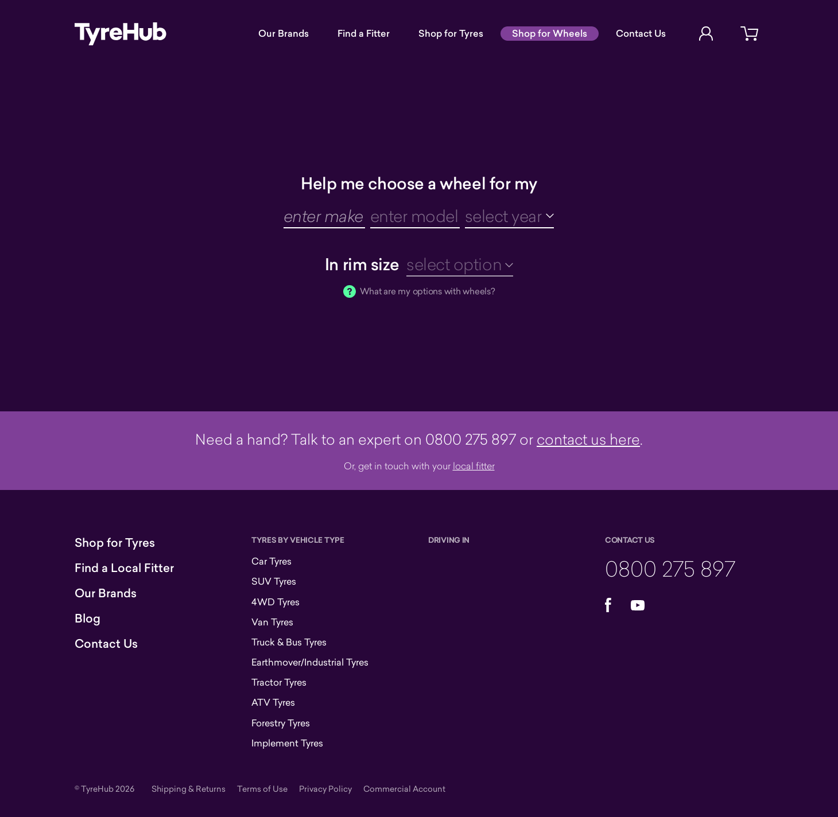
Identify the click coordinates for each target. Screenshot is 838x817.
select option (454, 264)
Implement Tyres (287, 743)
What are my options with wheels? (427, 291)
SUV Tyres (273, 581)
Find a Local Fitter (124, 568)
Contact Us (641, 33)
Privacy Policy (325, 788)
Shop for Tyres (450, 33)
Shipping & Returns (189, 788)
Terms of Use (262, 788)
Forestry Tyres (280, 723)
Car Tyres (271, 561)
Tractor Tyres (279, 682)
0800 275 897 (670, 568)
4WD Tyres (275, 602)
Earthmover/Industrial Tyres (309, 662)
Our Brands (283, 33)
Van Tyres (272, 622)
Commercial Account (404, 788)
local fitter (474, 466)
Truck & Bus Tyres (289, 642)
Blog (87, 618)
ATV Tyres (273, 702)
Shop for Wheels (549, 33)
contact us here (588, 439)
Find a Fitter (363, 33)
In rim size (362, 264)
